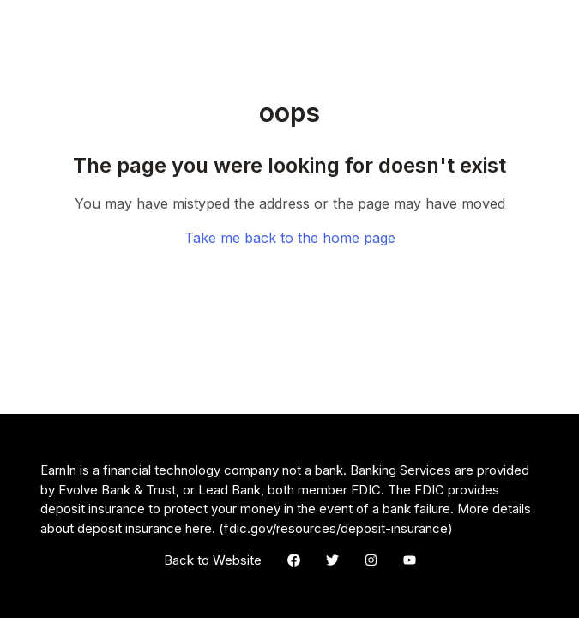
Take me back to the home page (289, 237)
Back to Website (213, 560)
